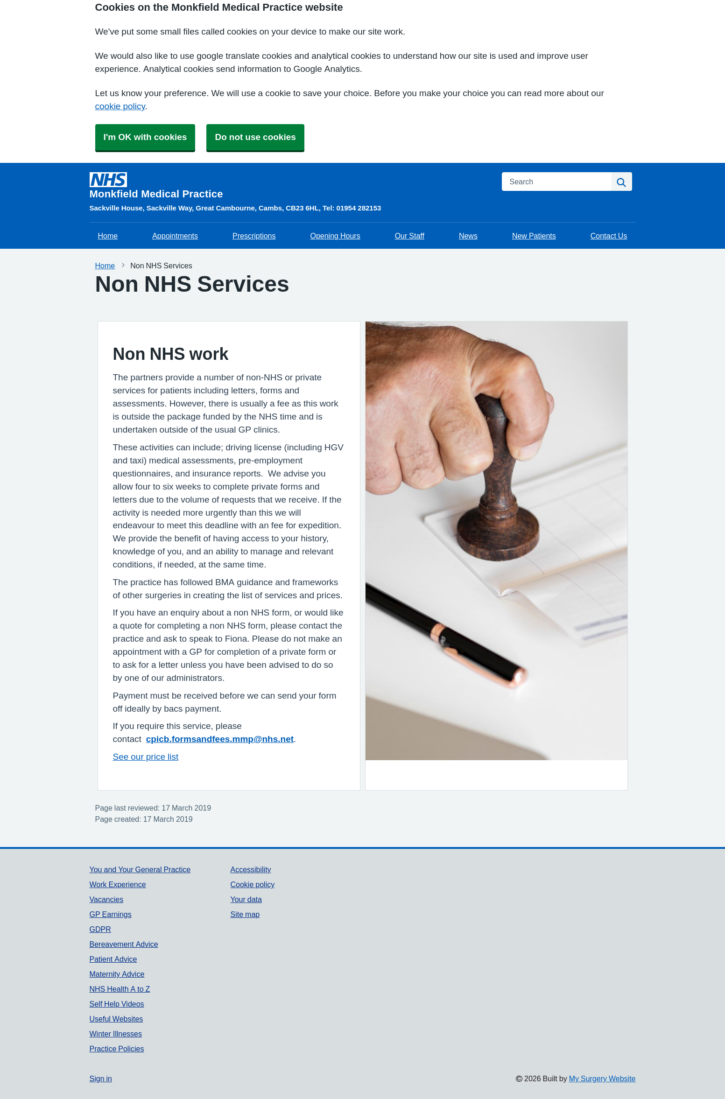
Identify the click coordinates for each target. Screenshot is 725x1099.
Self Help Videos (117, 1004)
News (468, 235)
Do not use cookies (255, 137)
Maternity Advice (117, 974)
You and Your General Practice (140, 869)
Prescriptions (253, 235)
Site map (245, 914)
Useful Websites (116, 1018)
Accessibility (250, 869)
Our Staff (409, 235)
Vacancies (107, 899)
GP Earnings (111, 914)
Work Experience (118, 884)
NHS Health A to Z (120, 989)
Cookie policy (252, 884)
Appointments (175, 235)
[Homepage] (290, 185)
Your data (245, 899)
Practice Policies (117, 1048)
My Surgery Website (602, 1078)
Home (108, 235)
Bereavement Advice (124, 944)
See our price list (146, 756)
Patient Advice (113, 959)
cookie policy (120, 106)
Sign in (101, 1078)
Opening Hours (335, 235)
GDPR (100, 929)
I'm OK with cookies (145, 137)
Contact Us (609, 235)
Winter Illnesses (116, 1033)
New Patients (534, 235)
